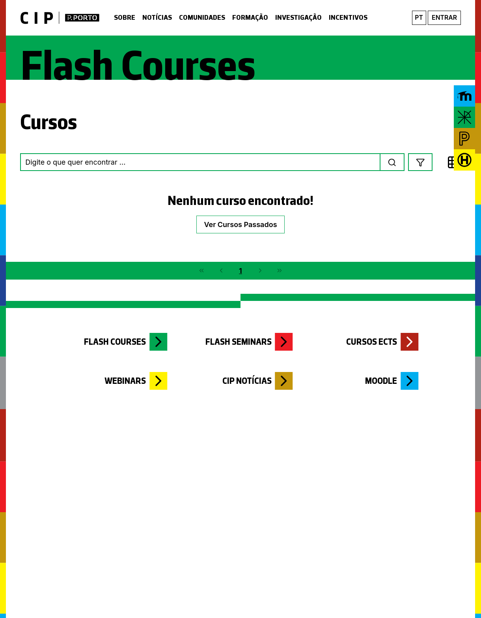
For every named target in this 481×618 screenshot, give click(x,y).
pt (419, 17)
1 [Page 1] (240, 271)
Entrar (444, 17)
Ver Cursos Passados (240, 224)
